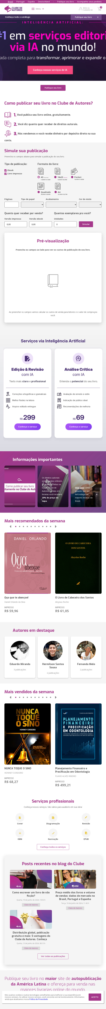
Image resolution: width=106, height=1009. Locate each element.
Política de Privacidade (38, 999)
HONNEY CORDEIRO (13, 772)
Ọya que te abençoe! (16, 597)
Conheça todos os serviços (53, 847)
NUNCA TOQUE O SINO (17, 768)
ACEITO (94, 997)
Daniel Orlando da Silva (14, 602)
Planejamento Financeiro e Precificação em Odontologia (72, 770)
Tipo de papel (28, 199)
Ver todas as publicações (53, 956)
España (31, 1)
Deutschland (44, 1)
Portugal (20, 1)
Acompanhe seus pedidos (89, 1)
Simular (86, 224)
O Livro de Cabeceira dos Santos (74, 597)
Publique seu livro (65, 1)
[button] (10, 526)
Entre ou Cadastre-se (88, 9)
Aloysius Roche (62, 602)
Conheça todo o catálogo (17, 17)
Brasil (10, 1)
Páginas (8, 199)
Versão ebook (36, 218)
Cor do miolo (85, 199)
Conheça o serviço (27, 427)
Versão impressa (12, 218)
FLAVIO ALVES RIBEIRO (65, 776)
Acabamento (52, 199)
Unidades (58, 218)
